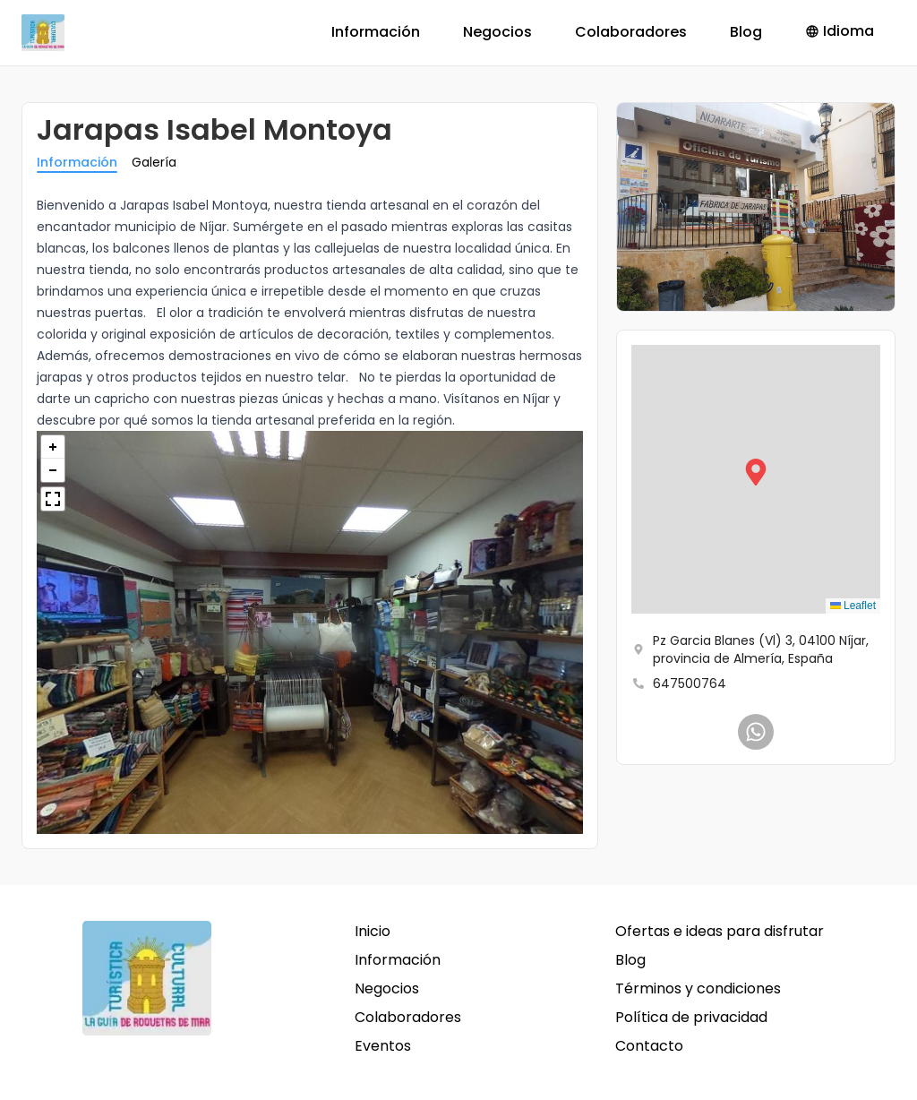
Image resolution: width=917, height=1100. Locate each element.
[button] (755, 479)
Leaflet (853, 605)
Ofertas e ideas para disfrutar (719, 931)
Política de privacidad (691, 1017)
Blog (746, 31)
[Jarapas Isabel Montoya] (756, 732)
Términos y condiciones (698, 988)
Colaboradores (631, 31)
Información (375, 31)
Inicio (372, 931)
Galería (154, 162)
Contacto (649, 1046)
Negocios (497, 31)
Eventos (383, 1046)
